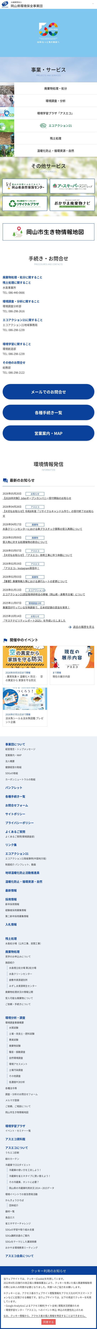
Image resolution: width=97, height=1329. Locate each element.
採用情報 (11, 899)
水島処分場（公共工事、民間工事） (23, 943)
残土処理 (11, 938)
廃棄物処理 (12, 951)
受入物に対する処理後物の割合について (25, 542)
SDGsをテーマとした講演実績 (20, 1241)
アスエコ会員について (19, 1256)
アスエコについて (16, 1147)
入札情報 (11, 924)
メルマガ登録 (12, 1100)
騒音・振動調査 (17, 1051)
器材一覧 (10, 1211)
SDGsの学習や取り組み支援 (19, 1229)
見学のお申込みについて (18, 956)
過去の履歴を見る (81, 627)
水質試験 (13, 1027)
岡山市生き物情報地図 (16, 1112)
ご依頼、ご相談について (18, 1106)
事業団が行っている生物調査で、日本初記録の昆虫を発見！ (36, 607)
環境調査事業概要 (14, 1022)
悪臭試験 (13, 1039)
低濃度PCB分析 (17, 1082)
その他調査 (15, 1076)
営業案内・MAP (13, 755)
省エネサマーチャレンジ (18, 1223)
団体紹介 (13, 1205)
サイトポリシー (15, 814)
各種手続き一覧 (15, 796)
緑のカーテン (12, 1158)
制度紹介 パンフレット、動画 (20, 864)
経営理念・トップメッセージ (20, 749)
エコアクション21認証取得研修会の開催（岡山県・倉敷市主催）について (44, 594)
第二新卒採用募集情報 (16, 916)
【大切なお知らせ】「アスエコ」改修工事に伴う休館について (37, 555)
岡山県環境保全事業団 (22, 4)
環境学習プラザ (15, 1126)
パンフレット (13, 787)
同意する (48, 1322)
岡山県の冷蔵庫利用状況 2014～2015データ (31, 1188)
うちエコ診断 (12, 1152)
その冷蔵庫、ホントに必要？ (24, 1182)
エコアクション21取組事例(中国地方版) (25, 858)
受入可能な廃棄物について (19, 998)
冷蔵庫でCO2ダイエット (18, 1164)
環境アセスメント (18, 1064)
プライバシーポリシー (19, 823)
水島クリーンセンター (20, 973)
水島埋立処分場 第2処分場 (22, 967)
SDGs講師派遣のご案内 (17, 1235)
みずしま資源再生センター (23, 985)
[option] (48, 33)
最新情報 (11, 890)
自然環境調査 (16, 1057)
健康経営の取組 (13, 767)
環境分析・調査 (15, 1017)
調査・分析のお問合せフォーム (21, 1094)
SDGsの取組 (11, 773)
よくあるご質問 (15, 831)
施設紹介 (10, 962)
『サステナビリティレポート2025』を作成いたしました (34, 620)
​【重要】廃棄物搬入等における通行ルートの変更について (35, 581)
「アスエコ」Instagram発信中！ (21, 568)
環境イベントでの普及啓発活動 (21, 1194)
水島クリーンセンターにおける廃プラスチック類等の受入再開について (42, 529)
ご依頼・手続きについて (18, 1004)
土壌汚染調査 (16, 1070)
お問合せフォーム (16, 805)
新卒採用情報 (12, 904)
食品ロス (10, 1217)
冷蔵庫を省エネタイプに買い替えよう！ (30, 1176)
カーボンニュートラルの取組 (20, 779)
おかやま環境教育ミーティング (21, 1247)
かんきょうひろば (14, 1200)
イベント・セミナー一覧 (18, 1130)
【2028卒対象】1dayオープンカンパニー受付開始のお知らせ (37, 498)
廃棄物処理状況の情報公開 (19, 991)
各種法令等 (11, 1088)
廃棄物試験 (15, 1045)
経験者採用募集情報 (15, 910)
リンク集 (11, 845)
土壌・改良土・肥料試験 (21, 1033)
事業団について (15, 744)
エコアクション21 (16, 853)
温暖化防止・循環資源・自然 (23, 881)
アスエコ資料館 (15, 1139)
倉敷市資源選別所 (18, 979)
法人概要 (10, 761)
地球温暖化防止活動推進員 (22, 872)
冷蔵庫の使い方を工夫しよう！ (25, 1170)
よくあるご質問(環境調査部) (19, 836)
